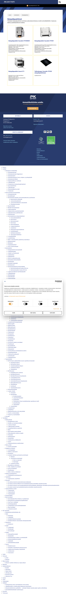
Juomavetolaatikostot (16, 201)
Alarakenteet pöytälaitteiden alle (12, 512)
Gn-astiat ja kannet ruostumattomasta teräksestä (19, 482)
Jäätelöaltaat (11, 254)
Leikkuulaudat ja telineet (13, 426)
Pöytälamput (11, 470)
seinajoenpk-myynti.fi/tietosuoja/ (17, 296)
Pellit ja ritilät (8, 445)
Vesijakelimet (14, 369)
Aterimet (13, 456)
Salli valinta (33, 312)
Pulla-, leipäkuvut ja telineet (14, 466)
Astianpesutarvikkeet (13, 179)
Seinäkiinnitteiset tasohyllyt (14, 519)
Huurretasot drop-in (15, 362)
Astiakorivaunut (11, 546)
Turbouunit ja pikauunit (13, 354)
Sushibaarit (13, 386)
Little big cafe (8, 573)
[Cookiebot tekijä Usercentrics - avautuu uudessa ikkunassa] (56, 281)
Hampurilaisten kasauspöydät (15, 249)
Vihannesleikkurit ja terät (13, 189)
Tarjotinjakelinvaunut (15, 387)
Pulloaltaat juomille (15, 204)
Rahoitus (5, 564)
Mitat (9, 429)
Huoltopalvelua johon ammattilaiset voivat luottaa (17, 584)
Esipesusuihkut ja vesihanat (14, 180)
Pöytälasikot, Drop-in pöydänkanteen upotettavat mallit (26, 401)
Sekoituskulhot (11, 436)
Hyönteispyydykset (12, 504)
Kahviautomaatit (14, 221)
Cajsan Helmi (8, 571)
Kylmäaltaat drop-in (15, 364)
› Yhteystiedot (39, 155)
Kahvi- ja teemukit (17, 460)
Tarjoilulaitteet (8, 359)
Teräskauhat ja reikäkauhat (14, 440)
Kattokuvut (10, 524)
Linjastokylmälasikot (18, 397)
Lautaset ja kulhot (15, 463)
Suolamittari (11, 438)
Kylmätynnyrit (11, 265)
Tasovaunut (11, 552)
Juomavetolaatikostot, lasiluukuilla (19, 202)
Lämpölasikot (14, 406)
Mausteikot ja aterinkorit (13, 465)
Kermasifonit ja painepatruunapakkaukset (18, 500)
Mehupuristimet (11, 241)
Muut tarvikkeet (9, 497)
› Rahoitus (38, 149)
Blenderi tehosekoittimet (13, 207)
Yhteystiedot (5, 581)
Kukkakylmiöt (11, 256)
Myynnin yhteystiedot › (39, 124)
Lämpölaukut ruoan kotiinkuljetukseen (17, 505)
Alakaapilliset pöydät (13, 534)
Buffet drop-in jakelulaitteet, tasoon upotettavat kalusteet (21, 360)
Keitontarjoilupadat (12, 389)
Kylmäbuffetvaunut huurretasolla (18, 376)
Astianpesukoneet (12, 172)
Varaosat (5, 556)
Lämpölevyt (13, 228)
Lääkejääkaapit (11, 273)
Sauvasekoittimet (12, 185)
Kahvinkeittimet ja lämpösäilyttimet (16, 216)
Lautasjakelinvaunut (15, 377)
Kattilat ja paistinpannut (11, 473)
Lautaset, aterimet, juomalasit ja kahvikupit (18, 455)
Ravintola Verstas (9, 574)
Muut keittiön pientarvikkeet (14, 431)
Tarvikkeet (5, 418)
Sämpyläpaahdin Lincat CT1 (16, 71)
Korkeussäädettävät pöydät (14, 539)
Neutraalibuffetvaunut (16, 382)
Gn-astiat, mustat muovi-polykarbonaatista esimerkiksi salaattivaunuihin (25, 487)
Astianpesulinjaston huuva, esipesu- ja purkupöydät (20, 177)
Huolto (4, 578)
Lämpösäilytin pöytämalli (17, 320)
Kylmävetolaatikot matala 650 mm (19, 270)
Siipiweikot (7, 569)
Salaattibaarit (14, 384)
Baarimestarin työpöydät (16, 199)
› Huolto (38, 152)
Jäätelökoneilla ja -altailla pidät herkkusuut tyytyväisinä (18, 586)
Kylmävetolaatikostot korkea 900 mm (19, 268)
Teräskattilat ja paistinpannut (15, 475)
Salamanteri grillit (12, 347)
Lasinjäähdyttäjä (12, 236)
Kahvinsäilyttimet (15, 224)
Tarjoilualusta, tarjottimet (14, 478)
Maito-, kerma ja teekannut (14, 472)
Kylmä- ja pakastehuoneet (14, 258)
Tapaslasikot (16, 404)
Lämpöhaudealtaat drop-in (17, 366)
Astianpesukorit (11, 175)
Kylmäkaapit (11, 261)
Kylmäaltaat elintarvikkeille (14, 259)
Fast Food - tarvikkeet (13, 502)
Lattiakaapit (11, 527)
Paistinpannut (11, 335)
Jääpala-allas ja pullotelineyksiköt (16, 211)
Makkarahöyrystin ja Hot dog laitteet (16, 411)
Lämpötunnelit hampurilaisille (15, 322)
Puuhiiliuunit (11, 344)
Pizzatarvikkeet (8, 495)
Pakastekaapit (11, 276)
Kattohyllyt (10, 515)
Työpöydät (10, 541)
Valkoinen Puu (8, 576)
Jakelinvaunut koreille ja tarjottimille (16, 549)
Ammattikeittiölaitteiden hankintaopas (14, 589)
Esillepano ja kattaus (10, 448)
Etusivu (4, 167)
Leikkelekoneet (11, 182)
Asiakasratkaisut (6, 566)
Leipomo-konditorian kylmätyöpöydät (16, 271)
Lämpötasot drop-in (15, 367)
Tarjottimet (7, 477)
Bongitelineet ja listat (13, 421)
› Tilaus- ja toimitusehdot (42, 159)
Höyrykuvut (8, 522)
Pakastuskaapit (11, 278)
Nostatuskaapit (11, 330)
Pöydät (7, 532)
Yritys (4, 579)
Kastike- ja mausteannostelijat (15, 423)
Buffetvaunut (11, 371)
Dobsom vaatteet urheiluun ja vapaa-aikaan (15, 562)
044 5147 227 (9, 135)
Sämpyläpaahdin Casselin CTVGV (44, 41)
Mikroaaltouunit (11, 327)
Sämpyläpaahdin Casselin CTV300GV (19, 41)
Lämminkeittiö (16, 15)
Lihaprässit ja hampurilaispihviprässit (17, 184)
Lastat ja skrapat (12, 424)
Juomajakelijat (11, 450)
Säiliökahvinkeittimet (15, 233)
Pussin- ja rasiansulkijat (13, 413)
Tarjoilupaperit (11, 493)
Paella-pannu (11, 332)
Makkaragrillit (11, 323)
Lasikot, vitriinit (11, 391)
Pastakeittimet (11, 339)
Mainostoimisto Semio (33, 162)
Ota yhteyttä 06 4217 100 (33, 5)
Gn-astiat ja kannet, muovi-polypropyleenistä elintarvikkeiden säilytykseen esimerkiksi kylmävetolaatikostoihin (33, 485)
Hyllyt (6, 514)
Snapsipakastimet (12, 244)
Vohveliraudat (11, 355)
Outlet (4, 554)
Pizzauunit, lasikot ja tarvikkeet (15, 342)
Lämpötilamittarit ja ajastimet (15, 428)
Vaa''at (9, 441)
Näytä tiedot (56, 308)
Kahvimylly (13, 222)
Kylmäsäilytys (8, 248)
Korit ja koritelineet (12, 468)
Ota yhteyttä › (32, 108)
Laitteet (10, 15)
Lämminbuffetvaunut (16, 379)
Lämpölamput (11, 408)
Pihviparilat (10, 340)
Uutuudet (7, 416)
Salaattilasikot (16, 403)
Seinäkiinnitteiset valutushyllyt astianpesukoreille (19, 520)
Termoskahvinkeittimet (16, 234)
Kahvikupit (15, 461)
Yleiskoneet (10, 191)
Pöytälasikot (16, 399)
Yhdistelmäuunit (12, 357)
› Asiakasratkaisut (40, 150)
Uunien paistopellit (12, 446)
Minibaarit (10, 243)
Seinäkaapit (11, 529)
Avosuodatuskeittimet (16, 217)
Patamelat (10, 435)
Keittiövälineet (8, 419)
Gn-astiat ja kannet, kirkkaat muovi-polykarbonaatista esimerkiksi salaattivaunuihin (27, 483)
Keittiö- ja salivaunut (12, 451)
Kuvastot (5, 591)
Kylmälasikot (14, 394)
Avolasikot (13, 392)
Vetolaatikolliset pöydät (13, 542)
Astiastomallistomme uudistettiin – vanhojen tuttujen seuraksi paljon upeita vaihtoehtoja (26, 588)
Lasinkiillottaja (11, 238)
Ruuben (7, 567)
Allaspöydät (11, 535)
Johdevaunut (11, 551)
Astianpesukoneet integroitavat (15, 174)
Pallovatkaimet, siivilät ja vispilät (15, 433)
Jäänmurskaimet (12, 209)
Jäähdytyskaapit (12, 251)
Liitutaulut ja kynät (12, 509)
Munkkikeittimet (11, 329)
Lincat (6, 557)
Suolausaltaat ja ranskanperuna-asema (17, 350)
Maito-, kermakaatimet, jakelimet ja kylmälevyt (19, 239)
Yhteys (48, 116)
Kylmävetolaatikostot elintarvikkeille (16, 266)
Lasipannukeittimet (15, 226)
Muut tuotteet (6, 561)
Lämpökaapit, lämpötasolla (17, 317)
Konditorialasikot (17, 396)
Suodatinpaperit (14, 231)
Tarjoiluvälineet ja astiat (10, 488)
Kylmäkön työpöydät (13, 263)
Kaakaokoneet (11, 214)
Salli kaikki (52, 312)
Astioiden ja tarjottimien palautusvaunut (17, 547)
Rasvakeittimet (11, 345)
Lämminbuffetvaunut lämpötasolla (19, 381)
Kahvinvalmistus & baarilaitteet (12, 192)
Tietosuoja (5, 593)
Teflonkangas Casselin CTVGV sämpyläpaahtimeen (43, 72)
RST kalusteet (6, 510)
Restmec (7, 559)
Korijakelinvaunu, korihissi (17, 372)
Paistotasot (10, 337)
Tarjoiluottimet (11, 492)
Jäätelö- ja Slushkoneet (13, 253)
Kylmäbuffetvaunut (15, 374)
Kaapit (6, 525)
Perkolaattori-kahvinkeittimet (17, 229)
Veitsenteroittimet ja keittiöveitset (15, 443)
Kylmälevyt (10, 453)
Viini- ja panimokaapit (13, 246)
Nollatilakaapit (11, 275)
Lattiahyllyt (10, 517)
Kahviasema (13, 219)
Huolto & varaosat (18, 132)
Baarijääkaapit (11, 196)
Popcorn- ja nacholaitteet (14, 414)
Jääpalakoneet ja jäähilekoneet (15, 212)
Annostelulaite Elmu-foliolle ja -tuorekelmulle (18, 498)
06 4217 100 (36, 119)
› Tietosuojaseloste (40, 157)
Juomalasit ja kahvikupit (16, 458)
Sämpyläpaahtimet (25, 15)
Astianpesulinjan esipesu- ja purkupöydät (17, 537)
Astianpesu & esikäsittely (11, 170)
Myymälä (17, 116)
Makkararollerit (11, 325)
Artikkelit (5, 583)
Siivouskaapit (11, 530)
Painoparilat (11, 334)
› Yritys (37, 154)
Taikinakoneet (11, 187)
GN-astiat (7, 480)
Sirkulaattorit (11, 349)
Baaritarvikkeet (11, 206)
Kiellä (13, 312)
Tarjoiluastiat (11, 490)
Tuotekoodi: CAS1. (37, 75)
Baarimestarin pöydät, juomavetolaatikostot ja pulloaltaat (21, 197)
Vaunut (7, 544)
